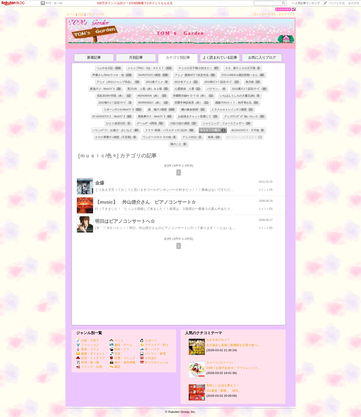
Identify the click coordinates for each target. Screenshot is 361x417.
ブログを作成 (336, 3)
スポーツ (148, 340)
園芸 (115, 366)
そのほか (148, 358)
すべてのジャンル (154, 362)
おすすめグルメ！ (218, 340)
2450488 (283, 9)
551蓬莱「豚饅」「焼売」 (223, 390)
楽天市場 (353, 3)
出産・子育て (87, 340)
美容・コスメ (87, 349)
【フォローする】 (265, 14)
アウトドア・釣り (154, 345)
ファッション (87, 345)
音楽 (115, 353)
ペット (116, 340)
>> (306, 3)
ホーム (70, 14)
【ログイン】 (287, 14)
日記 (81, 14)
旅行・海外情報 (122, 362)
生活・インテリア (90, 358)
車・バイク (150, 349)
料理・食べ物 (54, 3)
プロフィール (95, 14)
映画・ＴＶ (119, 349)
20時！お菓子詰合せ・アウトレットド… (233, 368)
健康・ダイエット (90, 353)
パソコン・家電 (153, 353)
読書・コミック (122, 358)
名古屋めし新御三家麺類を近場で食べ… (233, 345)
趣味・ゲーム (121, 345)
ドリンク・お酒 (89, 366)
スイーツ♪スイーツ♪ (219, 362)
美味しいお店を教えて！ (222, 385)
